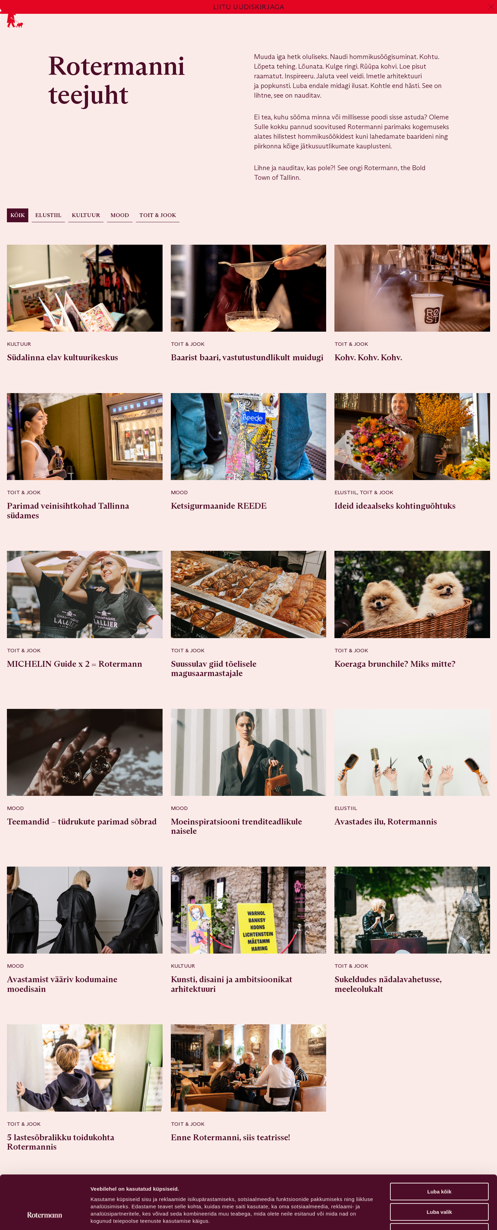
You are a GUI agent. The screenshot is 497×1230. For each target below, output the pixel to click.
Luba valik (439, 1166)
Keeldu (439, 1186)
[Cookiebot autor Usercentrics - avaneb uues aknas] (44, 1216)
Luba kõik (439, 1146)
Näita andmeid (356, 1216)
